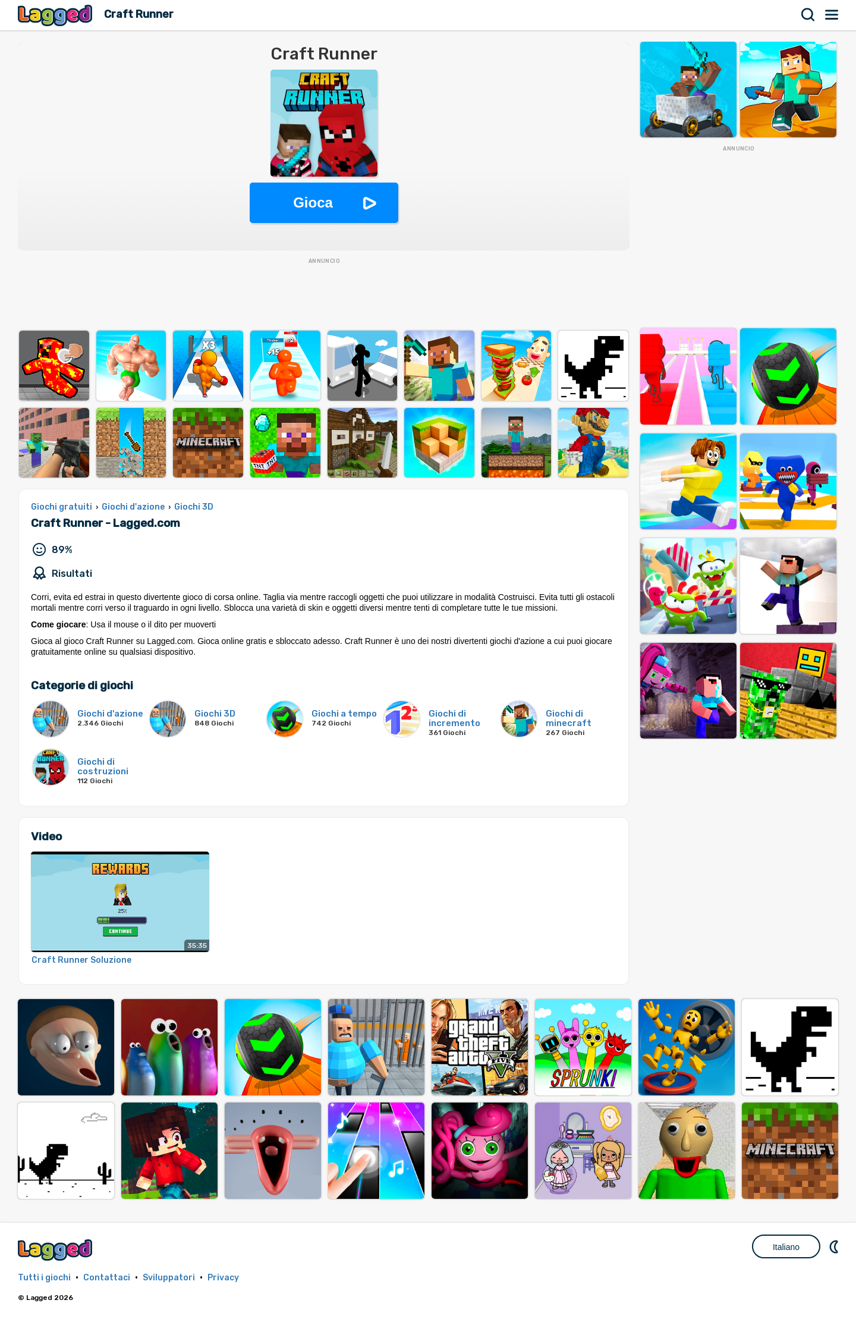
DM (835, 1246)
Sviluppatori (169, 1278)
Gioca (313, 202)
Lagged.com (56, 1250)
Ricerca (808, 15)
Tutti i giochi (44, 1278)
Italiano (786, 1247)
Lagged (56, 15)
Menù (832, 15)
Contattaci (106, 1278)
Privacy (223, 1278)
